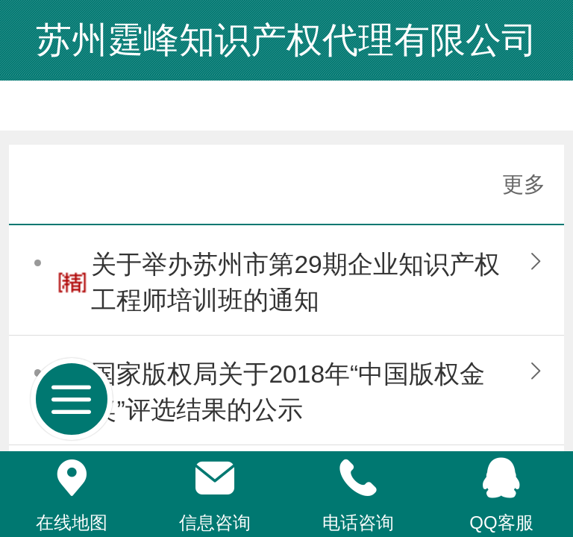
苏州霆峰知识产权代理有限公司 (286, 40)
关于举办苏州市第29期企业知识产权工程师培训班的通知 (295, 282)
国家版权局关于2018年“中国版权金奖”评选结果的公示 (288, 392)
